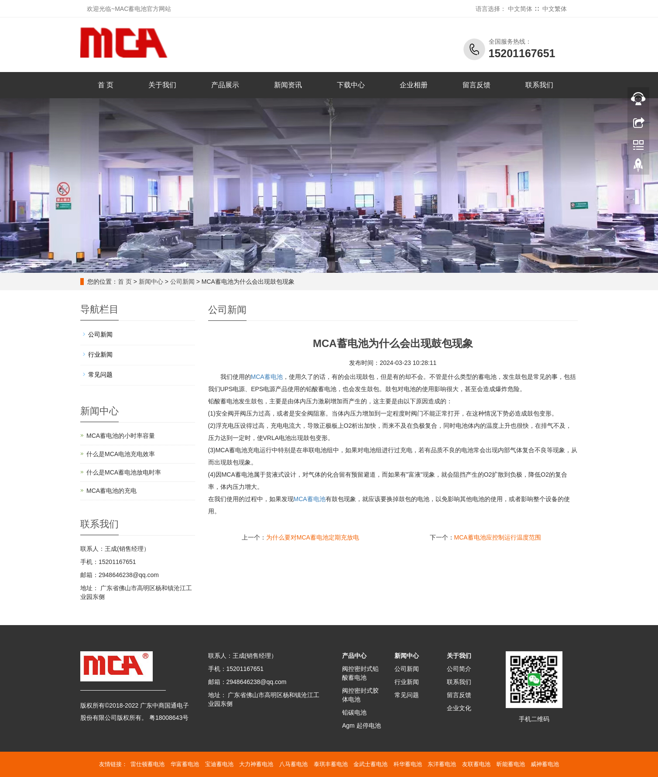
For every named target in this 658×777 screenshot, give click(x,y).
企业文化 (459, 708)
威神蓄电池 (545, 764)
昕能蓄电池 (511, 764)
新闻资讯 (288, 85)
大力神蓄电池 (256, 764)
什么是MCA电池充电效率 (120, 453)
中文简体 (520, 8)
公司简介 (459, 668)
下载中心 (351, 85)
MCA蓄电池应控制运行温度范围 (497, 537)
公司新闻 (182, 281)
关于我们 (162, 85)
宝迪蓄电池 (219, 764)
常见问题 (100, 374)
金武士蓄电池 (370, 764)
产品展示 (225, 85)
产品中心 (354, 655)
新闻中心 (151, 281)
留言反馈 (476, 85)
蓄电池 (310, 498)
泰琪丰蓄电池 (331, 764)
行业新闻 (100, 354)
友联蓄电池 (476, 764)
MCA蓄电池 (267, 376)
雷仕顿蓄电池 (147, 764)
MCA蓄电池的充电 (111, 490)
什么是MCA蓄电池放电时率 (123, 472)
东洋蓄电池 (442, 764)
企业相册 (414, 85)
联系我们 (539, 85)
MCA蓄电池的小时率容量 (120, 435)
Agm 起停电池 (361, 725)
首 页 (105, 85)
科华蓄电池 (408, 764)
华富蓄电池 (185, 764)
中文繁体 (554, 8)
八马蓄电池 (293, 764)
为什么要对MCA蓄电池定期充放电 (312, 537)
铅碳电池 (354, 712)
